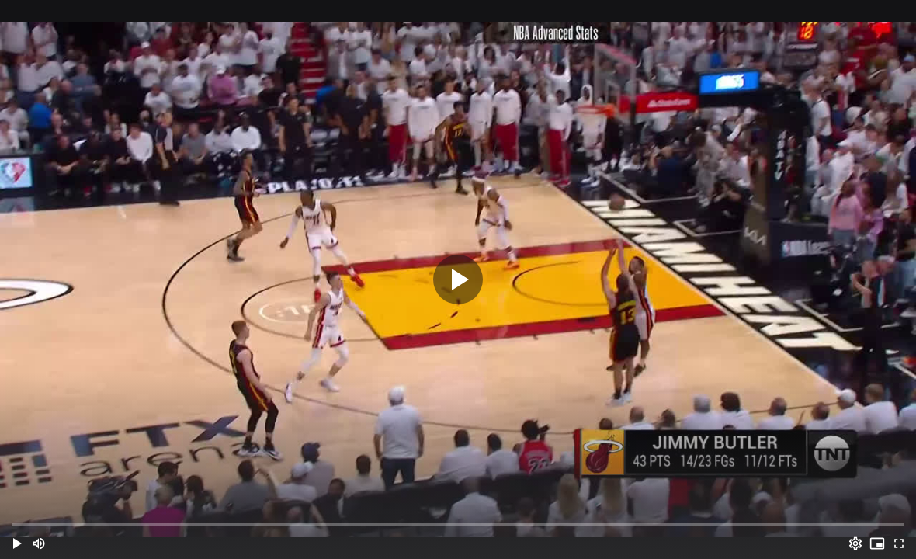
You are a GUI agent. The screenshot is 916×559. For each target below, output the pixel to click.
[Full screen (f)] (899, 543)
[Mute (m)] (38, 543)
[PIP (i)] (877, 543)
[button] (17, 543)
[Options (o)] (855, 543)
